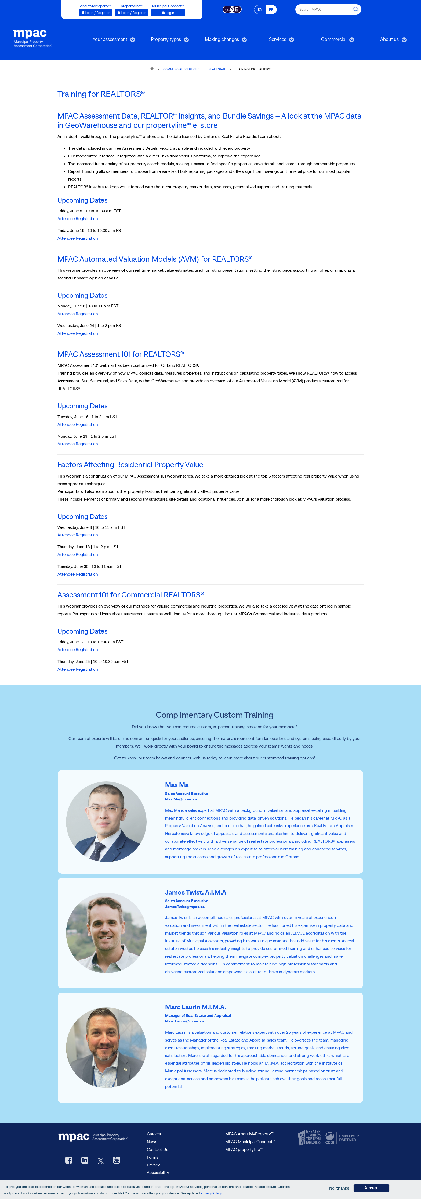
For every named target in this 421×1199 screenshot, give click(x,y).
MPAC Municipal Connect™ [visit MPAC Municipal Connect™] (250, 1141)
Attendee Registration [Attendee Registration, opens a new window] (77, 218)
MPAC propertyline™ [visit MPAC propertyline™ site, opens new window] (244, 1149)
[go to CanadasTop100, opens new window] (309, 1138)
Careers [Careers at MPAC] (154, 1133)
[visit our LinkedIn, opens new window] (84, 1160)
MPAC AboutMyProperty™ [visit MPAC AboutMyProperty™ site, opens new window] (249, 1133)
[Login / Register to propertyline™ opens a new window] (131, 12)
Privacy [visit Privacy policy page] (153, 1165)
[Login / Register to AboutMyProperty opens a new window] (95, 12)
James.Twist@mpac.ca (185, 906)
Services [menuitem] (272, 41)
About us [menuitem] (385, 41)
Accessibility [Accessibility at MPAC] (158, 1172)
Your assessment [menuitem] (109, 41)
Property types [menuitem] (164, 41)
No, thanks (339, 1188)
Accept (371, 1188)
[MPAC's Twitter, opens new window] (100, 1161)
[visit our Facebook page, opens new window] (68, 1160)
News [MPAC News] (152, 1141)
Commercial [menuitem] (330, 41)
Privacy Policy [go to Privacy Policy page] (211, 1193)
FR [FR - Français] (271, 9)
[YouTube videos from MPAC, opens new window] (116, 1160)
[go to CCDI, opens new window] (342, 1138)
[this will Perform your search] (356, 9)
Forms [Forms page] (152, 1157)
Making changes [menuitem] (221, 41)
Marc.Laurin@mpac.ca (184, 1021)
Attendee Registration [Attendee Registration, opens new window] (77, 649)
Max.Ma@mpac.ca (181, 799)
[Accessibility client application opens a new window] (232, 8)
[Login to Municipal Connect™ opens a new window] (168, 12)
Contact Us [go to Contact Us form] (157, 1149)
